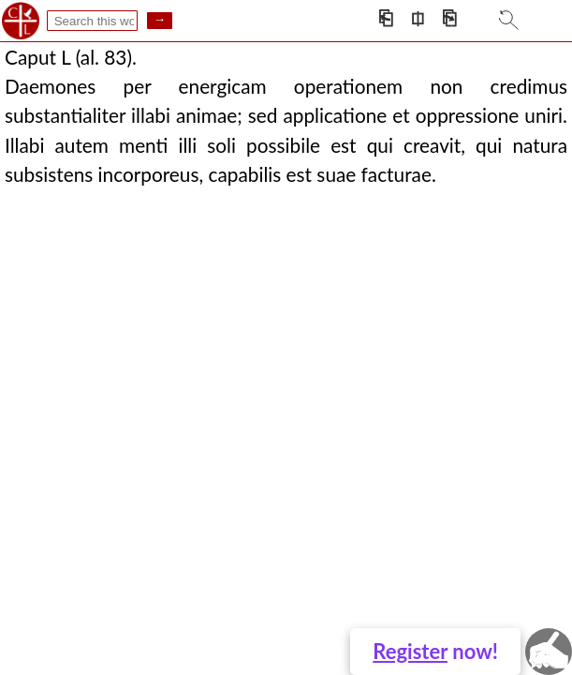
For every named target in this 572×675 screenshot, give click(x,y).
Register (410, 651)
